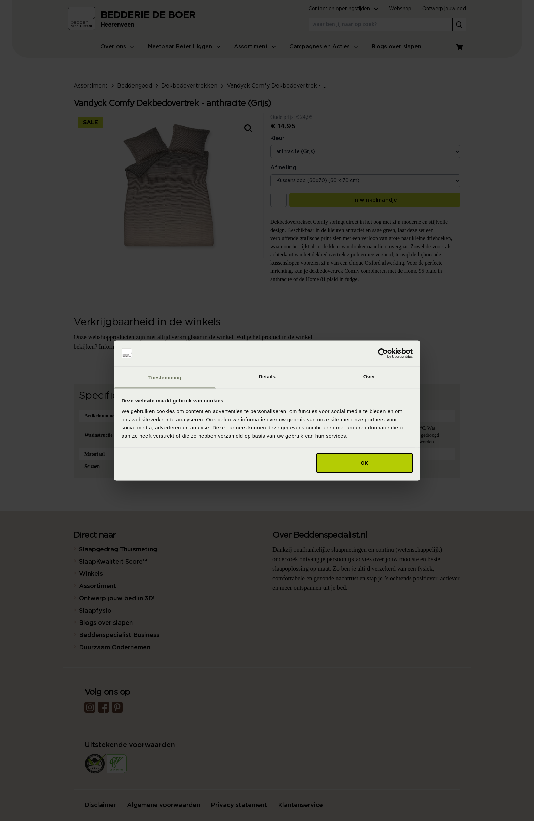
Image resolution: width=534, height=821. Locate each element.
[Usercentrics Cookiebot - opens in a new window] (383, 353)
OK (364, 462)
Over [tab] (369, 376)
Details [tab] (267, 376)
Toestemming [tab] (165, 377)
